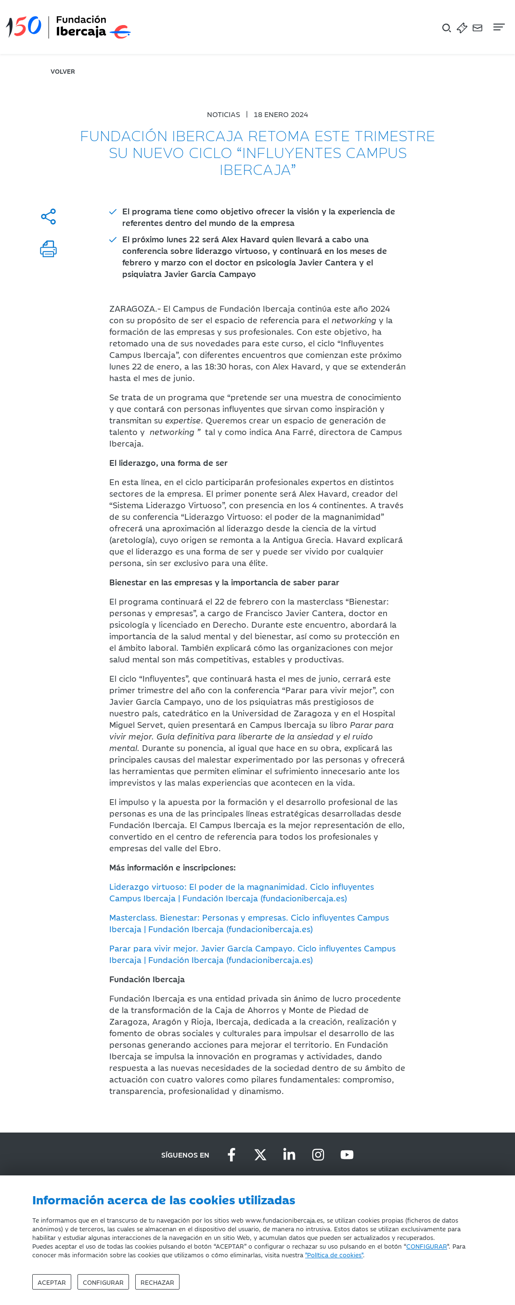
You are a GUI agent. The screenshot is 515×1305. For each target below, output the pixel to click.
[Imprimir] (48, 249)
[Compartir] (48, 216)
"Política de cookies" (334, 1254)
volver (63, 70)
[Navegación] (498, 27)
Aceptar (52, 1282)
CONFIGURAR (426, 1245)
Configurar (103, 1282)
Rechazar (157, 1282)
